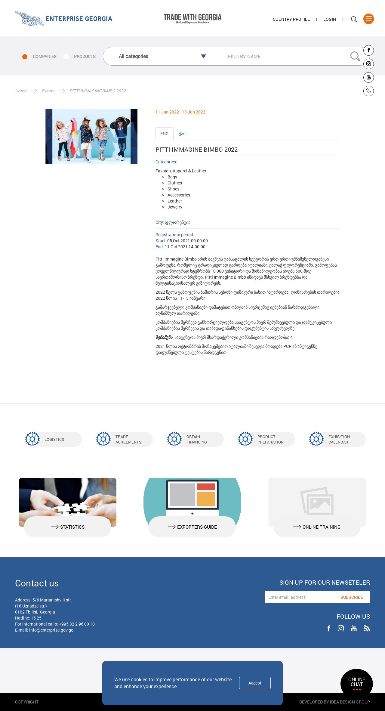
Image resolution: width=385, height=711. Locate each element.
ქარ (182, 133)
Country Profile (291, 19)
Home (20, 91)
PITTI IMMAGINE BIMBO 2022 (97, 91)
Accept (254, 683)
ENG (164, 133)
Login (329, 19)
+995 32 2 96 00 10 (77, 624)
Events (48, 91)
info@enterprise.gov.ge (51, 630)
